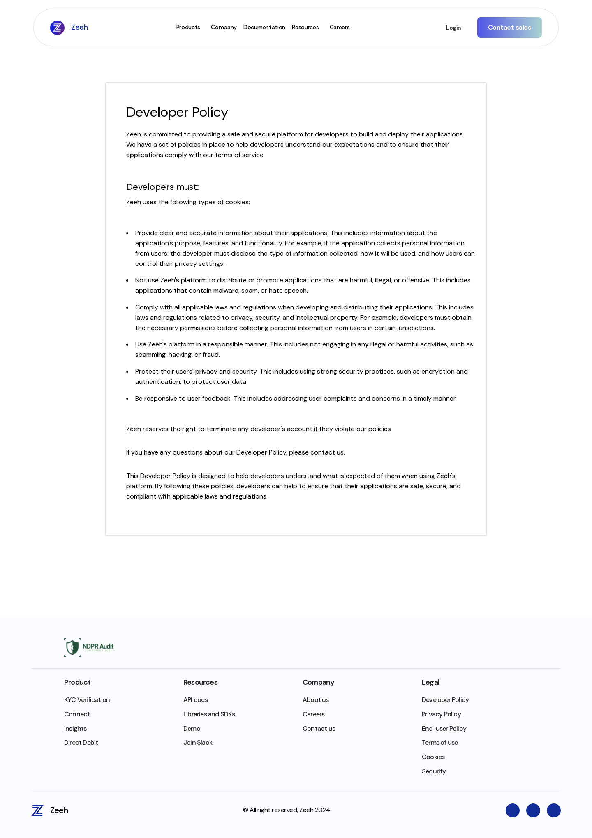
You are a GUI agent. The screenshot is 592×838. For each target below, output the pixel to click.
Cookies (433, 757)
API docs (195, 699)
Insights (75, 728)
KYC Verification (87, 699)
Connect (77, 714)
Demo (191, 728)
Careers (313, 714)
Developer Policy (445, 699)
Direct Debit (81, 742)
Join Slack (197, 742)
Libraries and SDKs (209, 714)
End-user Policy (444, 728)
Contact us (319, 728)
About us (316, 699)
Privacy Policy (441, 714)
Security (434, 771)
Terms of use (440, 742)
